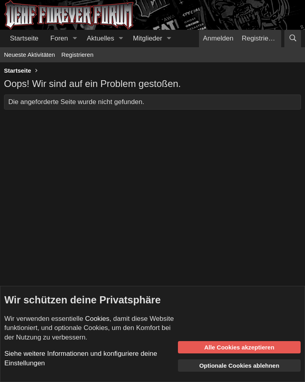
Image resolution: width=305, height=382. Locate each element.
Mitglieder (147, 38)
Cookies (97, 318)
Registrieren (77, 54)
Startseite (24, 38)
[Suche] (292, 38)
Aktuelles (100, 38)
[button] (75, 38)
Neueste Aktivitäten (29, 54)
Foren (59, 38)
